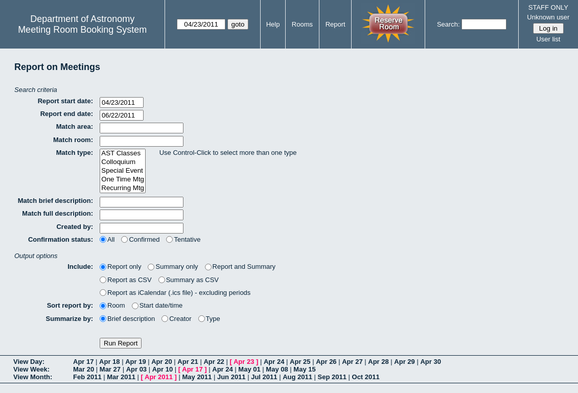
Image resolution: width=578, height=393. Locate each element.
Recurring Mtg (122, 188)
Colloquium (122, 162)
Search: (448, 24)
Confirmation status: (60, 239)
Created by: (74, 226)
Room (112, 305)
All (107, 239)
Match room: (73, 140)
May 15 (304, 369)
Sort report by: (70, 305)
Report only (120, 266)
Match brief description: (55, 200)
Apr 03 (136, 369)
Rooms (302, 24)
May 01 (249, 369)
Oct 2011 (366, 377)
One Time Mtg (122, 179)
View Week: (31, 369)
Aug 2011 (297, 377)
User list (548, 39)
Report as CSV (126, 280)
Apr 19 (135, 361)
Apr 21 (187, 361)
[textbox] (141, 128)
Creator (176, 318)
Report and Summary (240, 266)
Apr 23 (244, 361)
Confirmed (140, 239)
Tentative (183, 239)
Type (209, 318)
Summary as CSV (188, 280)
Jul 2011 (264, 377)
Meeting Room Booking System (82, 30)
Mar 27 (110, 369)
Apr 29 (404, 361)
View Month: (32, 377)
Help (273, 24)
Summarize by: (69, 318)
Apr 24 (274, 361)
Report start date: (65, 101)
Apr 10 (162, 369)
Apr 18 (109, 361)
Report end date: (66, 114)
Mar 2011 (121, 377)
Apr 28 (378, 361)
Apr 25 (300, 361)
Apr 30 (430, 361)
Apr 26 (326, 361)
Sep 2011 (332, 377)
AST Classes (122, 153)
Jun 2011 (231, 377)
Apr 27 (352, 361)
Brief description (127, 318)
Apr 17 (83, 361)
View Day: (28, 361)
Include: (80, 266)
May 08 (277, 369)
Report (335, 24)
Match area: (74, 126)
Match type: (74, 152)
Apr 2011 (159, 377)
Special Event (122, 171)
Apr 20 (161, 361)
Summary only (173, 266)
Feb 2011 (87, 377)
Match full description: (57, 213)
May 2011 (197, 377)
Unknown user (548, 17)
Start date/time (157, 305)
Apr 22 (213, 361)
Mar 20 (83, 369)
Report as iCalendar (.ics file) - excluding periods (175, 292)
